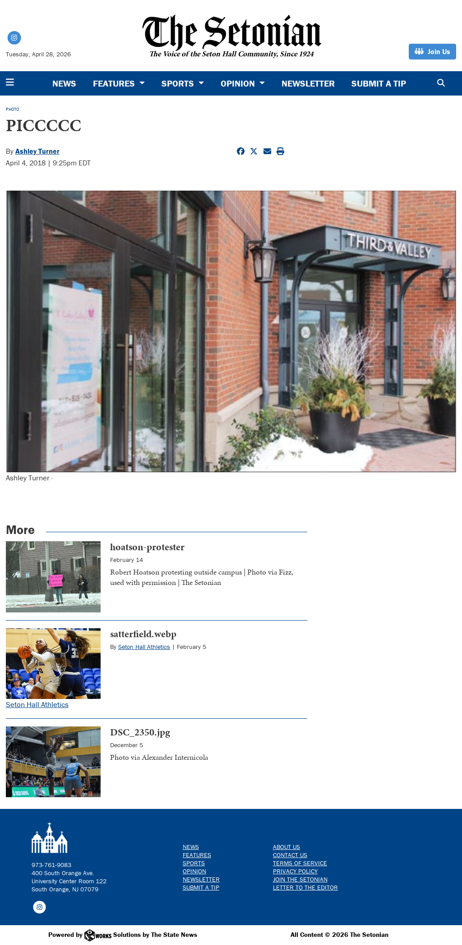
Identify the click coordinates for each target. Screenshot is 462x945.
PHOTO (12, 109)
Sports (194, 863)
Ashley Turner (37, 150)
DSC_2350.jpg (140, 732)
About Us (286, 847)
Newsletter (308, 83)
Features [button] (115, 83)
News (64, 83)
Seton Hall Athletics (37, 704)
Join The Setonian (300, 879)
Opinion (194, 871)
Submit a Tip (378, 83)
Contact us (290, 855)
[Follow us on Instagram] (39, 907)
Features (197, 855)
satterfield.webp (143, 634)
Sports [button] (179, 83)
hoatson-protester (147, 547)
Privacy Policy (295, 871)
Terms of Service (300, 863)
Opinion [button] (239, 83)
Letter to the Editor (305, 887)
